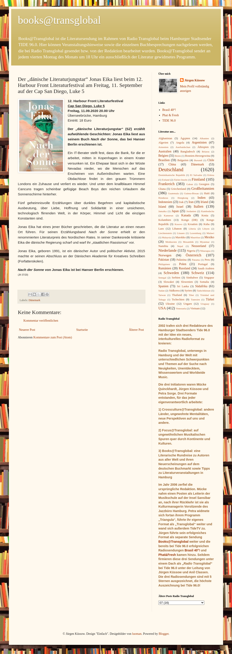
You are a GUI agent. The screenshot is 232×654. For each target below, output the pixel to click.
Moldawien (171, 242)
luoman (136, 633)
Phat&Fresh (167, 555)
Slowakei (169, 281)
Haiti (207, 193)
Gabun (189, 184)
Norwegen (164, 255)
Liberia (192, 228)
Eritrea (210, 175)
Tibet (191, 295)
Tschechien (178, 299)
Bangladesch (187, 151)
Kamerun (168, 215)
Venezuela (181, 308)
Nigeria (191, 250)
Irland (204, 202)
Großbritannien (202, 188)
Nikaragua (205, 250)
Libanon (177, 228)
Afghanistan (165, 138)
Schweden (171, 273)
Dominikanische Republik (171, 175)
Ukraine (170, 303)
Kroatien (193, 224)
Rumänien (164, 268)
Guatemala (173, 193)
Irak (181, 202)
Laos (161, 228)
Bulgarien (182, 160)
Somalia (204, 281)
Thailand (177, 295)
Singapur (209, 277)
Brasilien (164, 160)
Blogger (163, 633)
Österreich (193, 255)
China (172, 164)
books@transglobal (59, 20)
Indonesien (165, 202)
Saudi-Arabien (206, 268)
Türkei (210, 299)
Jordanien (191, 211)
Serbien (176, 277)
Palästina (181, 259)
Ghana (162, 188)
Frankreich (166, 184)
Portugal (203, 264)
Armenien (163, 147)
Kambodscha (207, 211)
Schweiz (197, 273)
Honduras (163, 197)
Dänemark (34, 300)
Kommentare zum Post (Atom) (52, 337)
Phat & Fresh (170, 115)
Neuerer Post (27, 329)
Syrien (188, 290)
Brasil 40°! (169, 110)
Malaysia (166, 237)
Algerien (163, 142)
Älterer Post (136, 329)
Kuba (206, 224)
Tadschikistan (203, 290)
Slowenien (187, 281)
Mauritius (195, 237)
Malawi (210, 233)
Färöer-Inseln (180, 179)
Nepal (180, 246)
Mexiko (209, 237)
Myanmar (205, 242)
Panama (196, 259)
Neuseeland (198, 246)
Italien (198, 206)
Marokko (180, 237)
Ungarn (187, 303)
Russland (184, 268)
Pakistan (163, 259)
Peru (207, 259)
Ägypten (185, 138)
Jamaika (162, 211)
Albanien (204, 138)
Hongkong (183, 197)
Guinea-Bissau (191, 193)
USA (162, 308)
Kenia (204, 215)
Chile (210, 160)
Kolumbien (164, 220)
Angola (180, 142)
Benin (178, 155)
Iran (191, 202)
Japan (175, 211)
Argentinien (199, 142)
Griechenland (178, 188)
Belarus (205, 151)
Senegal (162, 277)
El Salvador (196, 175)
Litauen (180, 233)
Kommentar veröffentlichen (40, 320)
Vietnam (195, 308)
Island (162, 206)
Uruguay (205, 303)
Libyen (205, 228)
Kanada (186, 215)
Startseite (82, 329)
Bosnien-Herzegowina (197, 155)
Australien (164, 151)
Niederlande (167, 250)
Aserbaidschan (183, 147)
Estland (166, 179)
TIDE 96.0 (169, 120)
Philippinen (164, 264)
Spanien (163, 286)
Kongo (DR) (189, 220)
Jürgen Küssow (194, 80)
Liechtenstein (165, 233)
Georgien (204, 184)
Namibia (163, 246)
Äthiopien (203, 147)
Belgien (163, 155)
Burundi (198, 160)
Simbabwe (192, 277)
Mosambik (188, 242)
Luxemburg (195, 233)
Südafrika (201, 286)
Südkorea (174, 290)
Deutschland (170, 169)
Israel (179, 206)
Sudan (161, 290)
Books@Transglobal (173, 541)
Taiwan (162, 295)
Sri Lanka (183, 286)
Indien (202, 197)
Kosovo (178, 224)
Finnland (198, 179)
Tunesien (195, 299)
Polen (182, 264)
